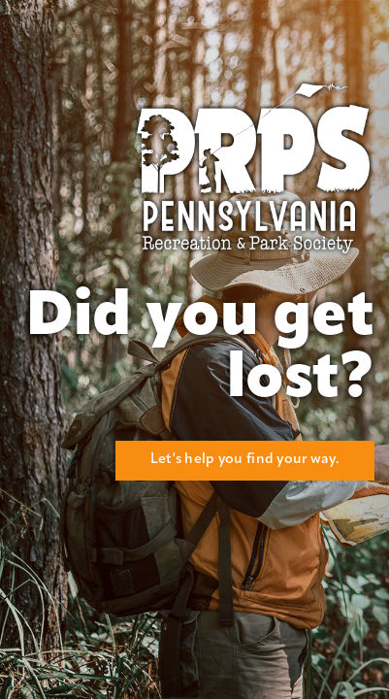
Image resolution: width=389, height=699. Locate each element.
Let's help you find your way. (245, 459)
